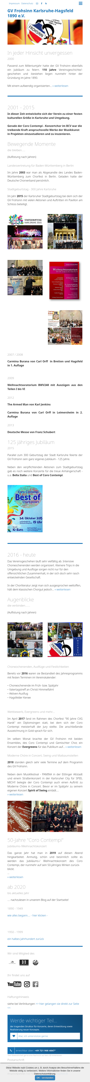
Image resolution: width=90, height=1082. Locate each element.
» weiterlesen (60, 86)
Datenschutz (27, 3)
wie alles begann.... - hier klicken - (28, 915)
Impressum (14, 3)
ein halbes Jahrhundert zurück (26, 939)
